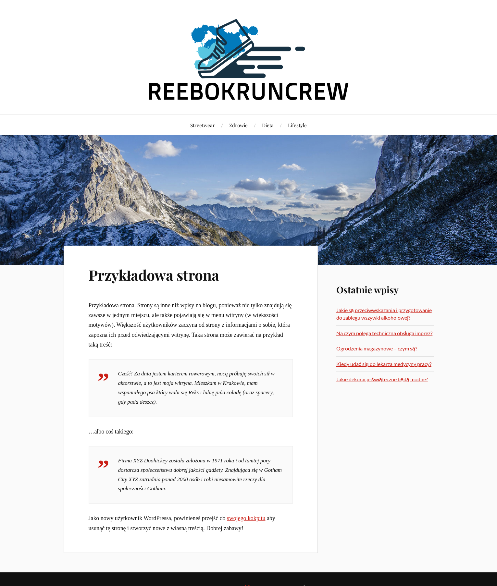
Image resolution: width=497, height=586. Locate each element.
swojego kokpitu (246, 518)
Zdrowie (238, 125)
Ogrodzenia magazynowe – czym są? (376, 348)
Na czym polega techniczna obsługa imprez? (384, 333)
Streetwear (202, 125)
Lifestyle (297, 125)
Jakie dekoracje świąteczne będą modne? (382, 379)
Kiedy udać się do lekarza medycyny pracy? (383, 364)
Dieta (268, 125)
